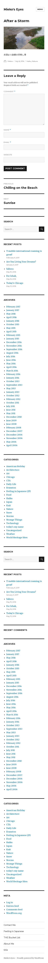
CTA (8, 480)
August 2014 (12, 353)
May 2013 (11, 388)
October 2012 (12, 395)
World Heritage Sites (17, 537)
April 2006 (11, 445)
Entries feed (12, 906)
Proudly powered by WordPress (30, 958)
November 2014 (14, 346)
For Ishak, (11, 276)
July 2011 (10, 406)
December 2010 (14, 417)
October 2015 (12, 324)
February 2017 (13, 306)
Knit (8, 505)
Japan (9, 502)
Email (7, 142)
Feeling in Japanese (14, 931)
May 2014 (11, 363)
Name (7, 130)
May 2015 (10, 328)
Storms (10, 516)
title (6, 950)
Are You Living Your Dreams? (21, 261)
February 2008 (13, 427)
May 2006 (11, 442)
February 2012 (13, 399)
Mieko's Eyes (14, 9)
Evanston (11, 487)
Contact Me (10, 925)
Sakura (9, 269)
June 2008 (11, 424)
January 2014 (12, 378)
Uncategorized (13, 530)
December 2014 (14, 342)
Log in (9, 902)
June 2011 (10, 410)
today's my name (15, 527)
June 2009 (11, 420)
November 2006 (14, 438)
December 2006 (14, 434)
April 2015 (11, 331)
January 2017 (12, 310)
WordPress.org (14, 913)
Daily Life (11, 484)
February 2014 (13, 374)
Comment (9, 91)
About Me (9, 944)
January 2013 (12, 392)
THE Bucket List (12, 937)
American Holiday (15, 466)
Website (8, 155)
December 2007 (14, 431)
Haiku (28, 61)
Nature (35, 61)
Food (8, 495)
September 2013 (14, 385)
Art (7, 473)
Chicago (10, 477)
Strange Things (14, 519)
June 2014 (11, 360)
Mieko (10, 61)
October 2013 (12, 381)
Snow (9, 512)
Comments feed (14, 909)
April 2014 (11, 367)
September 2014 (14, 349)
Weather (10, 534)
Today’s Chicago (14, 283)
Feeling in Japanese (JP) (18, 491)
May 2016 (11, 313)
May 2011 (10, 413)
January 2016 (12, 321)
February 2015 (13, 335)
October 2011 (12, 402)
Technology (12, 523)
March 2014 (12, 370)
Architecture (12, 470)
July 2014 (10, 356)
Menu (40, 9)
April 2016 (11, 317)
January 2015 (12, 338)
